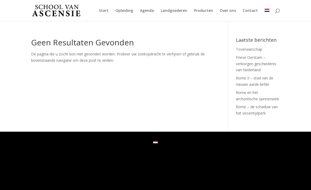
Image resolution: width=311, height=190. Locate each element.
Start (104, 11)
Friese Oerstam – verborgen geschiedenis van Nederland (256, 64)
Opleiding (124, 11)
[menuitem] (267, 15)
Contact (250, 11)
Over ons (228, 11)
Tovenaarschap (249, 49)
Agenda (147, 11)
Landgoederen (174, 11)
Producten (203, 11)
